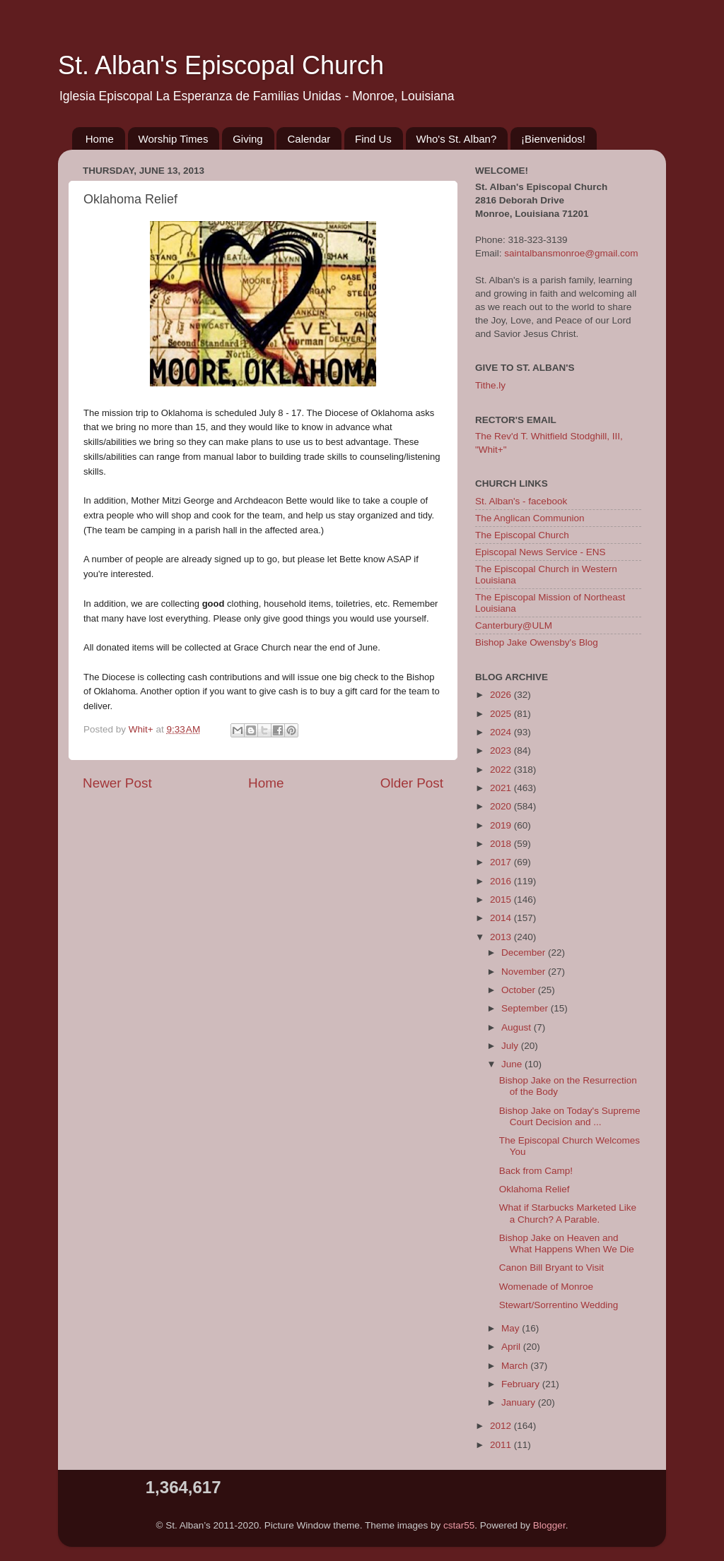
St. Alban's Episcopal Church (221, 65)
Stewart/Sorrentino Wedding (559, 1305)
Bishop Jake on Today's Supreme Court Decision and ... (570, 1116)
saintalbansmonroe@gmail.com (571, 253)
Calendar (308, 139)
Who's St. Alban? (456, 139)
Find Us (373, 139)
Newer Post (117, 783)
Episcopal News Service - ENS (540, 552)
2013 (502, 937)
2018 (502, 843)
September (526, 1008)
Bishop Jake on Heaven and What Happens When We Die (566, 1243)
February (521, 1384)
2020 (502, 806)
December (524, 952)
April (512, 1346)
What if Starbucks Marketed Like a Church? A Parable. (567, 1213)
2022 (502, 769)
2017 (502, 862)
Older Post (411, 783)
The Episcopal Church (522, 535)
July (511, 1045)
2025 (502, 713)
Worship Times (174, 139)
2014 (502, 918)
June (513, 1064)
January (519, 1402)
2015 (502, 899)
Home (100, 139)
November (524, 971)
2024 (502, 732)
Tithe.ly (490, 385)
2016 (502, 881)
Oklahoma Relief (534, 1189)
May (511, 1328)
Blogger (549, 1525)
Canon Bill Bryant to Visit (551, 1267)
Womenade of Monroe (546, 1286)
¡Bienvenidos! (553, 139)
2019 (502, 825)
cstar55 (458, 1525)
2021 (502, 788)
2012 (502, 1425)
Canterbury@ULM (513, 625)
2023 (502, 750)
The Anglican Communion (530, 518)
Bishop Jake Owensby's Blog (536, 642)
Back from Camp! (536, 1170)
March (515, 1365)
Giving (248, 139)
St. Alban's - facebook (521, 501)
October (519, 990)
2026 (502, 694)
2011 (502, 1445)
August (517, 1027)
